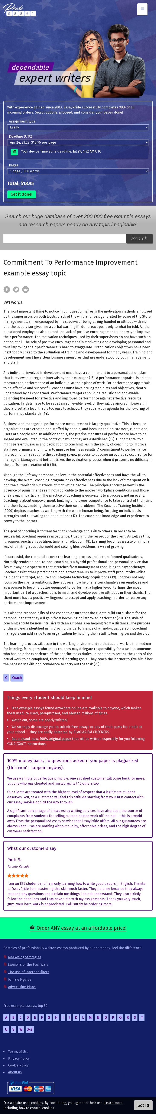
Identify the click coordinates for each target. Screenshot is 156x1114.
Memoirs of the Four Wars (28, 965)
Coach (17, 678)
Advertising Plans (22, 987)
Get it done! (21, 194)
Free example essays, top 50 (25, 1006)
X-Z (29, 1030)
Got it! (143, 1105)
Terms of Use (18, 1052)
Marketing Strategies (24, 957)
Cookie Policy (18, 1065)
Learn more (113, 1103)
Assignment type (22, 121)
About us (15, 1072)
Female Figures (19, 979)
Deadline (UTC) (20, 136)
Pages (13, 165)
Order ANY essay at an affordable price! (81, 928)
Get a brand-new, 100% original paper (41, 739)
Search (139, 238)
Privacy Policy (19, 1058)
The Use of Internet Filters (28, 972)
